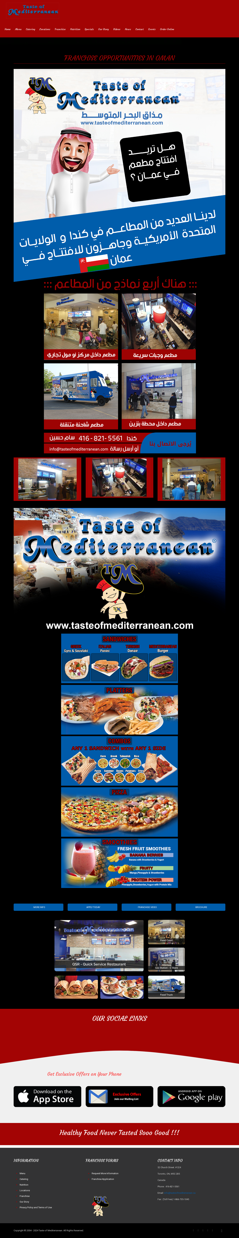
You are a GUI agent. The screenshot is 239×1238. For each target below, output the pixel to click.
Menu (22, 1173)
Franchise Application (103, 1179)
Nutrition (24, 1184)
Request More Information (105, 1173)
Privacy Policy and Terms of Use (36, 1207)
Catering (24, 1179)
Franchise (25, 1196)
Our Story (24, 1201)
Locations (25, 1190)
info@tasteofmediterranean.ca (179, 1193)
